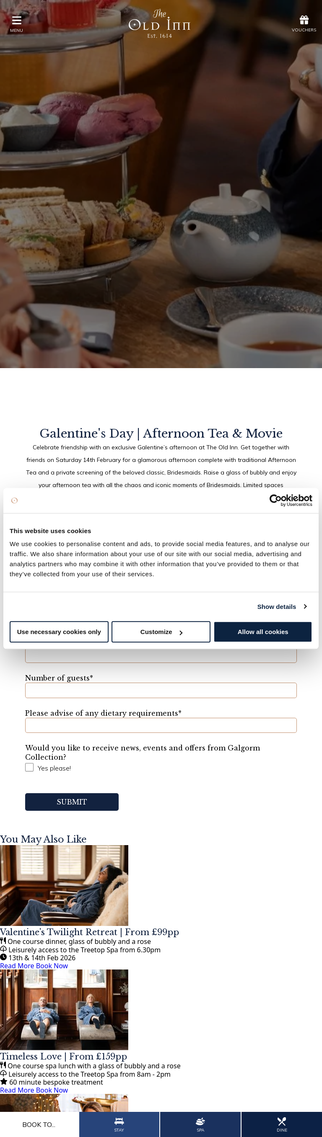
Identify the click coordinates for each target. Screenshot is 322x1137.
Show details (276, 606)
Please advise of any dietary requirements (103, 713)
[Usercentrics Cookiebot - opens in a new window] (275, 500)
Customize (161, 631)
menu (16, 24)
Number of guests (59, 678)
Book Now (52, 965)
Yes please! (54, 768)
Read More (17, 965)
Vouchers (304, 23)
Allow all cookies (263, 631)
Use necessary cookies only (59, 631)
